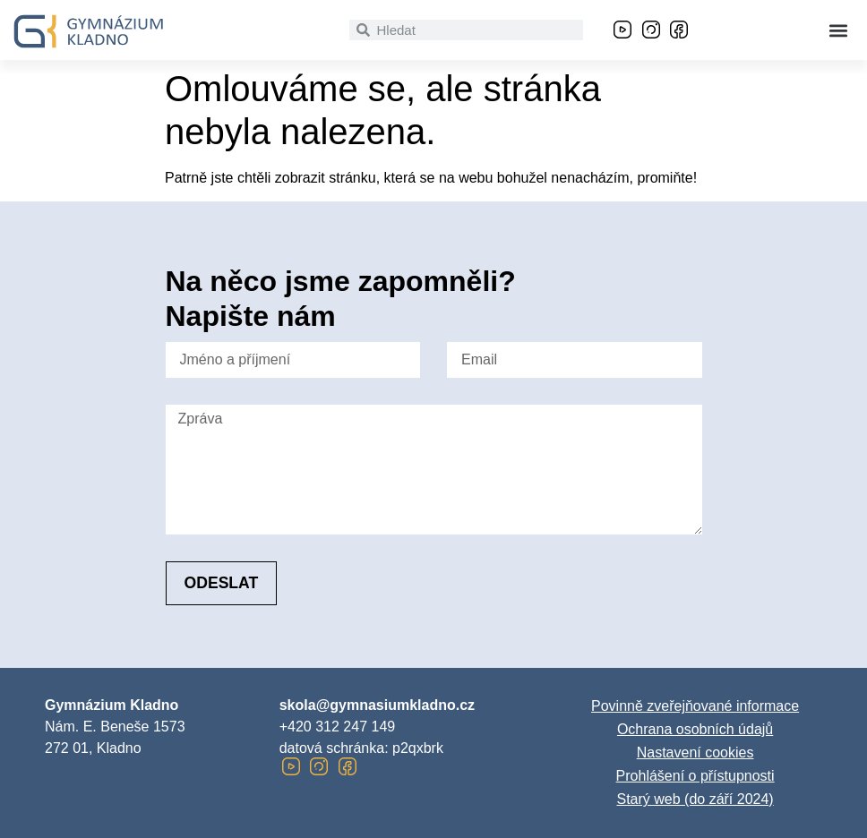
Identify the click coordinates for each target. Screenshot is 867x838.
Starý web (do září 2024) (694, 799)
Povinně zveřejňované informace (695, 706)
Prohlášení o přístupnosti (695, 775)
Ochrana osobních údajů (695, 729)
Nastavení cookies (695, 752)
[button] (839, 30)
